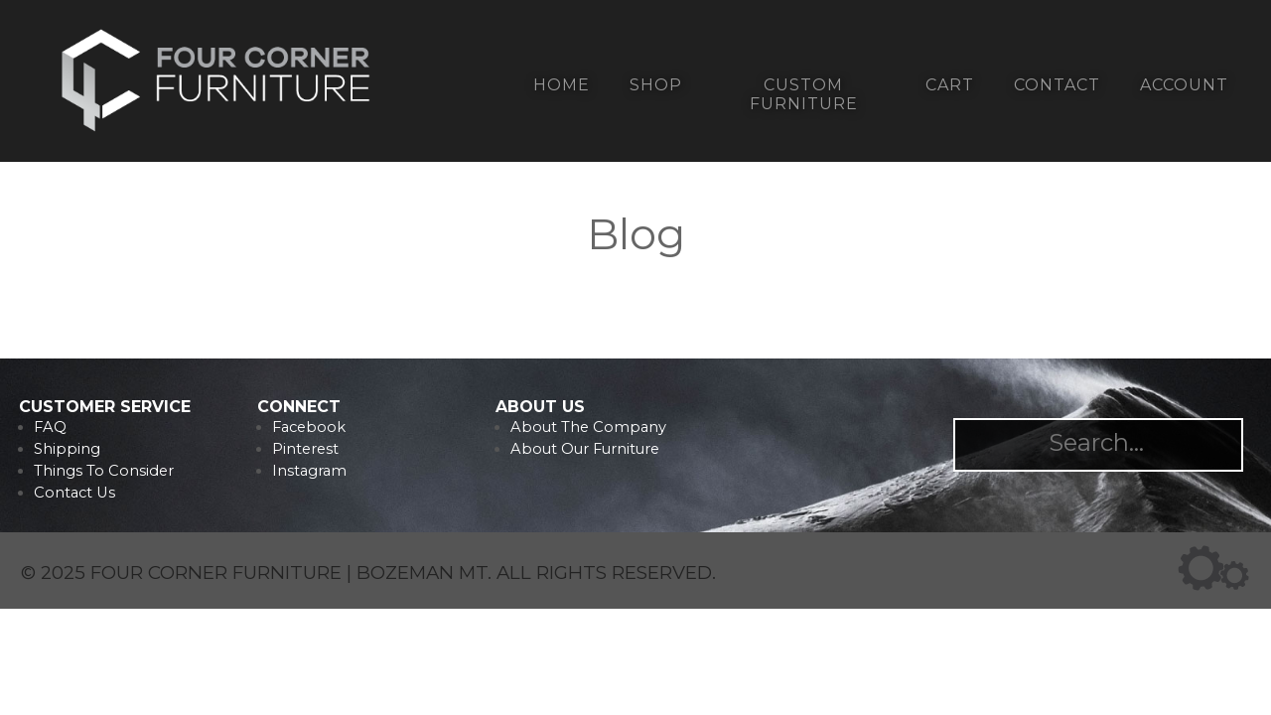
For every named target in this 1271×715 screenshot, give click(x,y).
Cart (949, 84)
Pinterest (305, 449)
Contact (1057, 84)
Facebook (309, 427)
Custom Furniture (804, 94)
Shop (656, 84)
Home (561, 84)
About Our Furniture (584, 449)
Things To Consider (104, 471)
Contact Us (74, 492)
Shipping (67, 449)
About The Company (588, 427)
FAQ (50, 427)
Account (1184, 84)
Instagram (309, 471)
